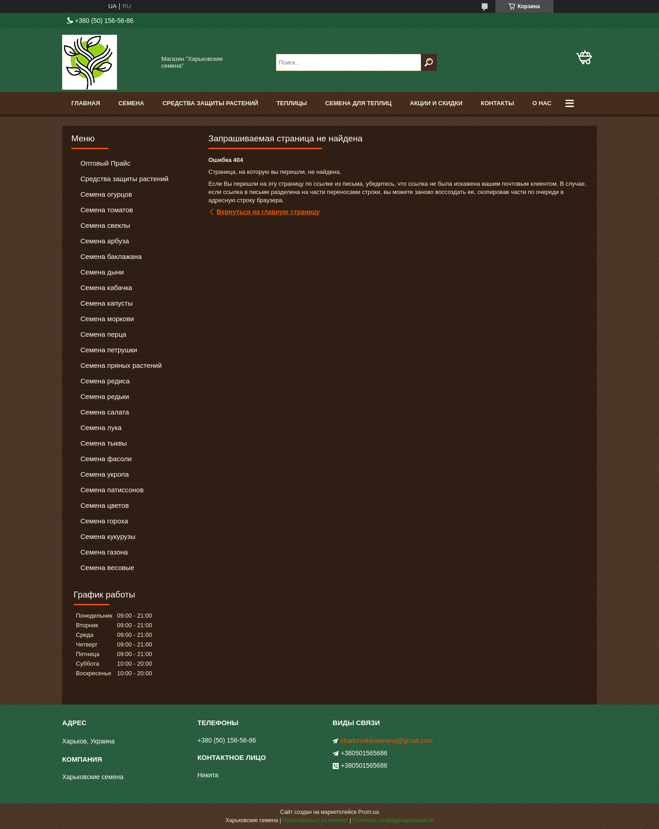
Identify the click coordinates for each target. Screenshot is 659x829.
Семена (131, 103)
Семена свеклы (105, 225)
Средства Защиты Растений (210, 103)
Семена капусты (106, 303)
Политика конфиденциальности (392, 820)
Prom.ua (368, 812)
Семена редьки (104, 396)
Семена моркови (107, 319)
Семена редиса (105, 381)
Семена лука (101, 427)
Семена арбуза (104, 241)
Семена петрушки (108, 350)
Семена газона (104, 552)
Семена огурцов (106, 194)
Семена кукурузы (107, 536)
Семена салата (104, 412)
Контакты (497, 103)
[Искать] (429, 62)
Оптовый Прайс (105, 163)
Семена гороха (104, 521)
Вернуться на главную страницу (268, 211)
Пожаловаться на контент (315, 820)
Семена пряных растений (121, 365)
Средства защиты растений (124, 179)
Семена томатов (106, 210)
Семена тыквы (103, 443)
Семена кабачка (106, 287)
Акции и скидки (436, 103)
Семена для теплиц (358, 103)
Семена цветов (104, 505)
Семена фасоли (106, 459)
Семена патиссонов (111, 490)
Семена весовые (107, 567)
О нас (542, 103)
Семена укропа (104, 474)
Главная (85, 103)
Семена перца (103, 334)
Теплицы (291, 103)
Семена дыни (102, 272)
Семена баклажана (111, 256)
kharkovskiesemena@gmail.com (386, 740)
